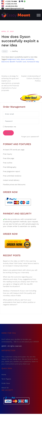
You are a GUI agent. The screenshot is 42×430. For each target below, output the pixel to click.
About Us (4, 388)
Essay (5, 51)
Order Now (5, 383)
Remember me (9, 127)
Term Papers (6, 379)
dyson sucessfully (27, 59)
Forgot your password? (30, 137)
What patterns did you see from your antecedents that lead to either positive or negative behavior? (19, 302)
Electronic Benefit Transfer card (13, 62)
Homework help (33, 62)
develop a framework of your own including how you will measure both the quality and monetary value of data (19, 293)
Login (8, 133)
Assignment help (13, 59)
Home (3, 375)
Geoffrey (15, 51)
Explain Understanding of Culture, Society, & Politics (31, 78)
